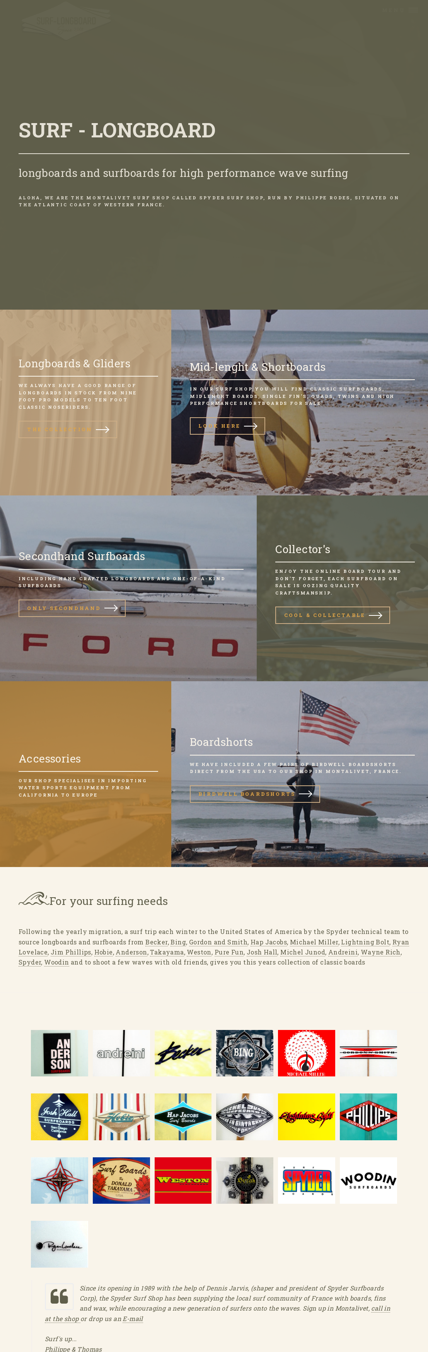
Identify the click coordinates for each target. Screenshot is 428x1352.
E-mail (133, 1318)
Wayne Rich (381, 952)
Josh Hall (262, 952)
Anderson (131, 952)
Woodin (56, 962)
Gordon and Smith (218, 942)
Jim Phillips (71, 952)
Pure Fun (229, 952)
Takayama (167, 952)
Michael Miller (314, 942)
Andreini (343, 952)
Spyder (30, 962)
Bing (178, 942)
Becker (156, 942)
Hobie (103, 952)
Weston (199, 952)
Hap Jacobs (269, 942)
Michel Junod (302, 952)
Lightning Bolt (365, 942)
